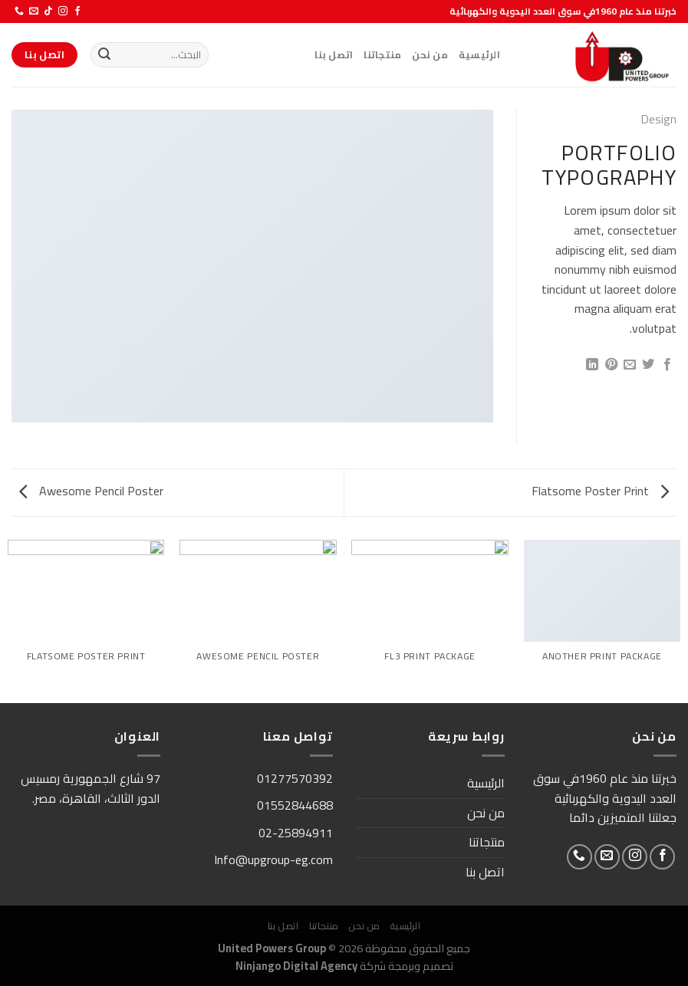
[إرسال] (104, 55)
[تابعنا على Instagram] (62, 11)
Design (658, 118)
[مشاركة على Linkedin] (592, 365)
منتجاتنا (382, 54)
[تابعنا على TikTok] (48, 11)
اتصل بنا (333, 54)
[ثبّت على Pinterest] (610, 365)
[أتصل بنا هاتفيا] (19, 11)
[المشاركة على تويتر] (648, 365)
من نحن (430, 54)
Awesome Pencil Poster (91, 490)
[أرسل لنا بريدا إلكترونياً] (33, 11)
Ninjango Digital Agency (296, 965)
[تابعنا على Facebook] (77, 11)
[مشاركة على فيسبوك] (667, 365)
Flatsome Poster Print (600, 490)
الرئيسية (479, 54)
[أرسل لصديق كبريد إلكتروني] (630, 365)
